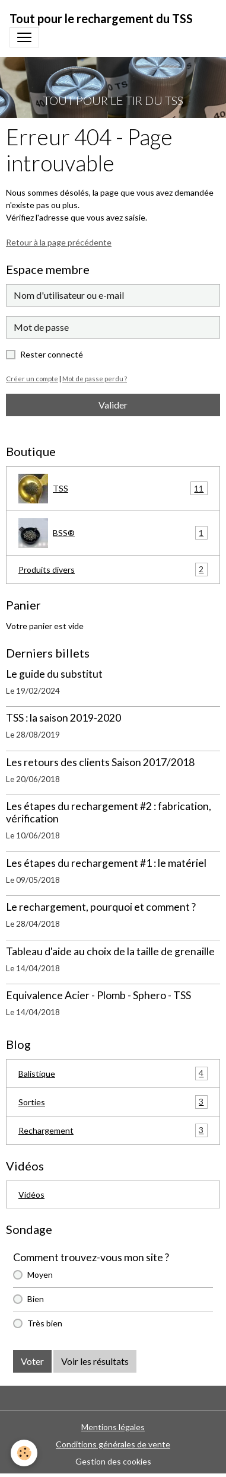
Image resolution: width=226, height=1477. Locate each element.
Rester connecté (51, 354)
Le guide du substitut (54, 674)
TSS (113, 488)
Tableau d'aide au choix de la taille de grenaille (110, 951)
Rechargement (113, 1130)
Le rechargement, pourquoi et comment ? (101, 907)
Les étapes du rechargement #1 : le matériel (106, 863)
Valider (113, 404)
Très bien (44, 1323)
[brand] (101, 18)
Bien (35, 1299)
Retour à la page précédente (59, 242)
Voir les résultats (95, 1361)
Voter (32, 1361)
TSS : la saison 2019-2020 (63, 718)
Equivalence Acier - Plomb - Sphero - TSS (98, 995)
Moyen (40, 1274)
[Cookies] (24, 1453)
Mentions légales (113, 1427)
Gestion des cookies (113, 1461)
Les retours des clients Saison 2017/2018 (100, 762)
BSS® (113, 533)
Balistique (113, 1073)
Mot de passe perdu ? (94, 378)
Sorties (113, 1102)
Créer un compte (32, 378)
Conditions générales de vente (113, 1444)
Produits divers (113, 569)
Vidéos (31, 1194)
